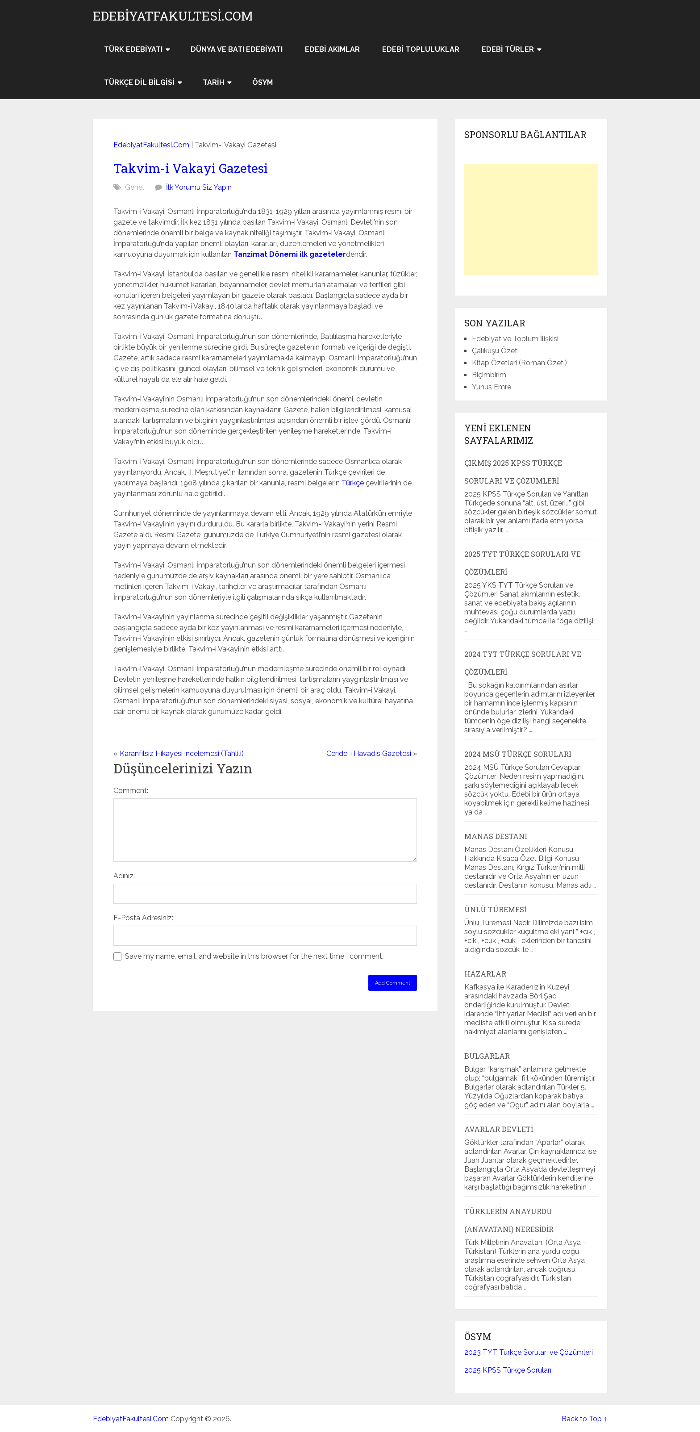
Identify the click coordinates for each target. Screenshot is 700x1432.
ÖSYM (262, 82)
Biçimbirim (489, 375)
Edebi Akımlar (332, 49)
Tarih (213, 82)
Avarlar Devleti (498, 1129)
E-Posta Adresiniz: (143, 918)
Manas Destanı (495, 836)
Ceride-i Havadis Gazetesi (368, 753)
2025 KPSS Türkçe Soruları (507, 1370)
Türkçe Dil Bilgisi (139, 82)
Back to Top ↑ (584, 1419)
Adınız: (124, 876)
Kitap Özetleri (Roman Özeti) (519, 363)
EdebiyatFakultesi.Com (173, 16)
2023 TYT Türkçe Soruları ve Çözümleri (528, 1352)
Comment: (130, 790)
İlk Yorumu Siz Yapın (199, 187)
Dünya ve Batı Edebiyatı (237, 49)
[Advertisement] (531, 220)
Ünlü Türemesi (495, 909)
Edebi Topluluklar (420, 49)
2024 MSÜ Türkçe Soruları (517, 754)
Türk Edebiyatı (133, 49)
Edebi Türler (508, 49)
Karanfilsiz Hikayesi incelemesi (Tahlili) (182, 753)
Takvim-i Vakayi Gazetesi (190, 168)
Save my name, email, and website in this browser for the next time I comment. (254, 956)
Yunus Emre (491, 387)
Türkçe (353, 483)
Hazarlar (485, 973)
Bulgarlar (487, 1055)
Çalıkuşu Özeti (495, 351)
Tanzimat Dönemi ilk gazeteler (289, 254)
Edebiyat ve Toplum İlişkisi (515, 338)
